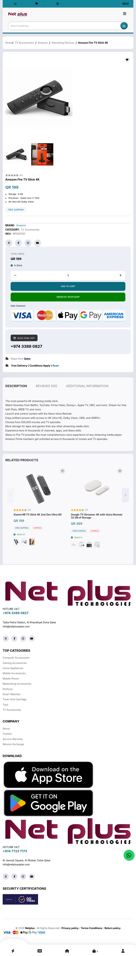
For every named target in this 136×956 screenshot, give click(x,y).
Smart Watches (11, 694)
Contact (7, 733)
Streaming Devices (63, 42)
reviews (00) (46, 394)
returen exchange (13, 744)
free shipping (15, 209)
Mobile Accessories (14, 673)
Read (56, 365)
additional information (87, 394)
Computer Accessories (16, 657)
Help (125, 3)
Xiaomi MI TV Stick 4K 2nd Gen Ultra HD (37, 522)
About (6, 728)
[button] (125, 503)
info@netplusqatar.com (16, 626)
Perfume (8, 689)
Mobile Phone (11, 678)
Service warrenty (13, 739)
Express (37, 536)
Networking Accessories (17, 683)
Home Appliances (13, 668)
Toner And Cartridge (15, 699)
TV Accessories (24, 42)
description (16, 394)
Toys (5, 704)
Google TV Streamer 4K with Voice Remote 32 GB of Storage (96, 524)
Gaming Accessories (15, 662)
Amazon (43, 42)
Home (8, 42)
